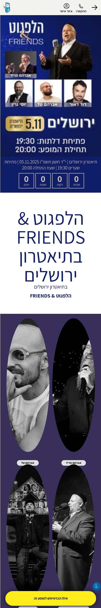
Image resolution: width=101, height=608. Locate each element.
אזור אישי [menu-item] (66, 8)
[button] (94, 7)
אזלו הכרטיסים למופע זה (51, 598)
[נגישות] (97, 586)
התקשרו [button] (81, 11)
